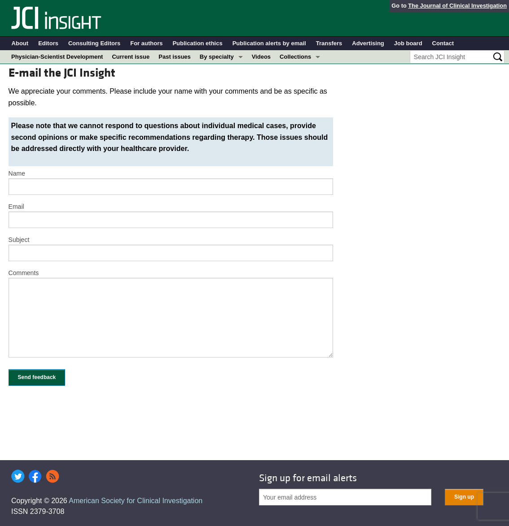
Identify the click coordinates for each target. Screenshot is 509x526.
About (20, 43)
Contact (443, 43)
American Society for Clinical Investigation (135, 500)
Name (17, 173)
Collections (295, 56)
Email (16, 206)
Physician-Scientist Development (57, 56)
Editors (48, 43)
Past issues (174, 56)
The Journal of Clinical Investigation (457, 5)
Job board (408, 43)
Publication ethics (197, 43)
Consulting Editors (94, 43)
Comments (24, 272)
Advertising (368, 43)
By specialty (217, 56)
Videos (261, 56)
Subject (19, 239)
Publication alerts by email (269, 43)
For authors (146, 43)
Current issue (130, 56)
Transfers (329, 43)
